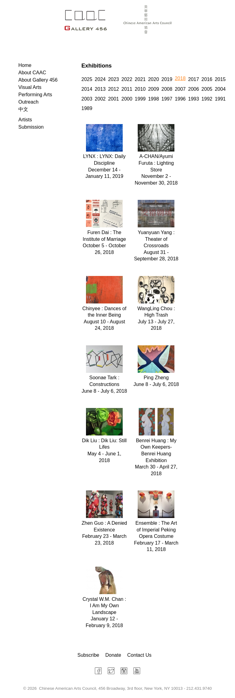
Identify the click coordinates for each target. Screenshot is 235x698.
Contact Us (139, 655)
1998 (153, 98)
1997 (167, 98)
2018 (180, 78)
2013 (100, 89)
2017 (193, 79)
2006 (193, 89)
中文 (23, 109)
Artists (25, 119)
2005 (206, 89)
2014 (86, 89)
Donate (113, 655)
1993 (193, 98)
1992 (206, 98)
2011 (126, 89)
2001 (113, 98)
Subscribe (88, 655)
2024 (100, 79)
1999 (140, 98)
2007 (180, 89)
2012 (113, 89)
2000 (126, 98)
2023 (113, 79)
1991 (220, 98)
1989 (86, 108)
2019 (167, 79)
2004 (220, 89)
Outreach (28, 102)
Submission (31, 127)
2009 (153, 89)
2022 (126, 79)
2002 (100, 98)
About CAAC (32, 72)
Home (25, 65)
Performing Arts (35, 94)
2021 (140, 79)
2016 (206, 79)
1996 (180, 98)
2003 (86, 98)
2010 (140, 89)
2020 (153, 79)
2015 (220, 79)
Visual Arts (29, 87)
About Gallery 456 (38, 80)
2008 (167, 89)
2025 (86, 79)
